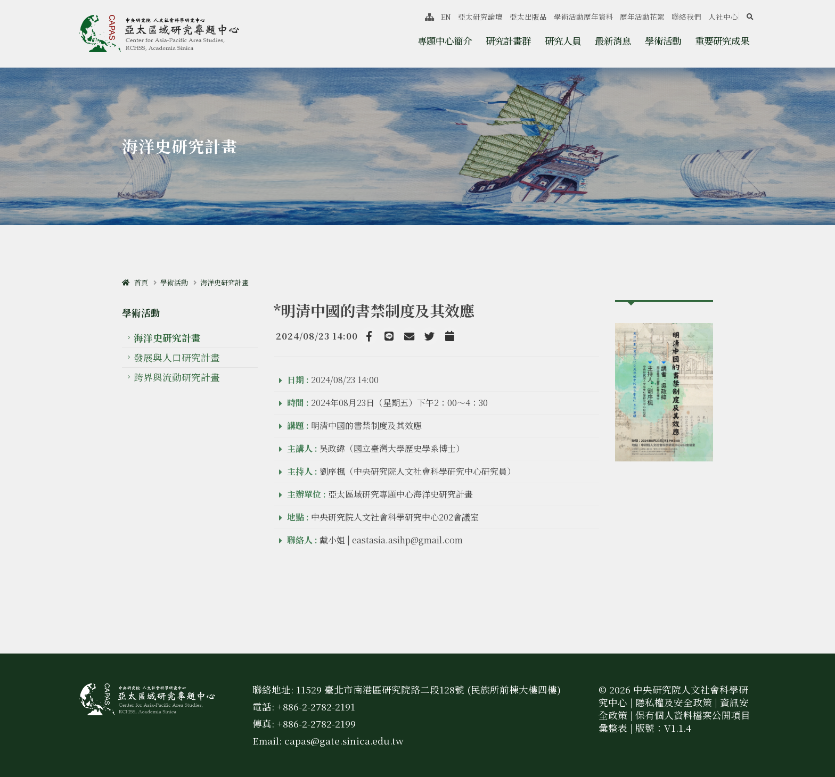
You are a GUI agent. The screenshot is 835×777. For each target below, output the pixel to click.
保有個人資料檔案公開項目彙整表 (674, 721)
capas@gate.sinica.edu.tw (344, 740)
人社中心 (723, 16)
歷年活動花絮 (642, 16)
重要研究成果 (722, 40)
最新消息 (613, 40)
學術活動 (663, 40)
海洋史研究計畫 (224, 282)
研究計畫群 (508, 40)
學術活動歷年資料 (583, 16)
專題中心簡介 (445, 40)
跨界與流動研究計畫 (177, 377)
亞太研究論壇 (480, 16)
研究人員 (563, 40)
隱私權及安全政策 (673, 702)
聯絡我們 (686, 16)
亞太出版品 (528, 16)
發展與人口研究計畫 (177, 357)
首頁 (135, 282)
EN (446, 16)
